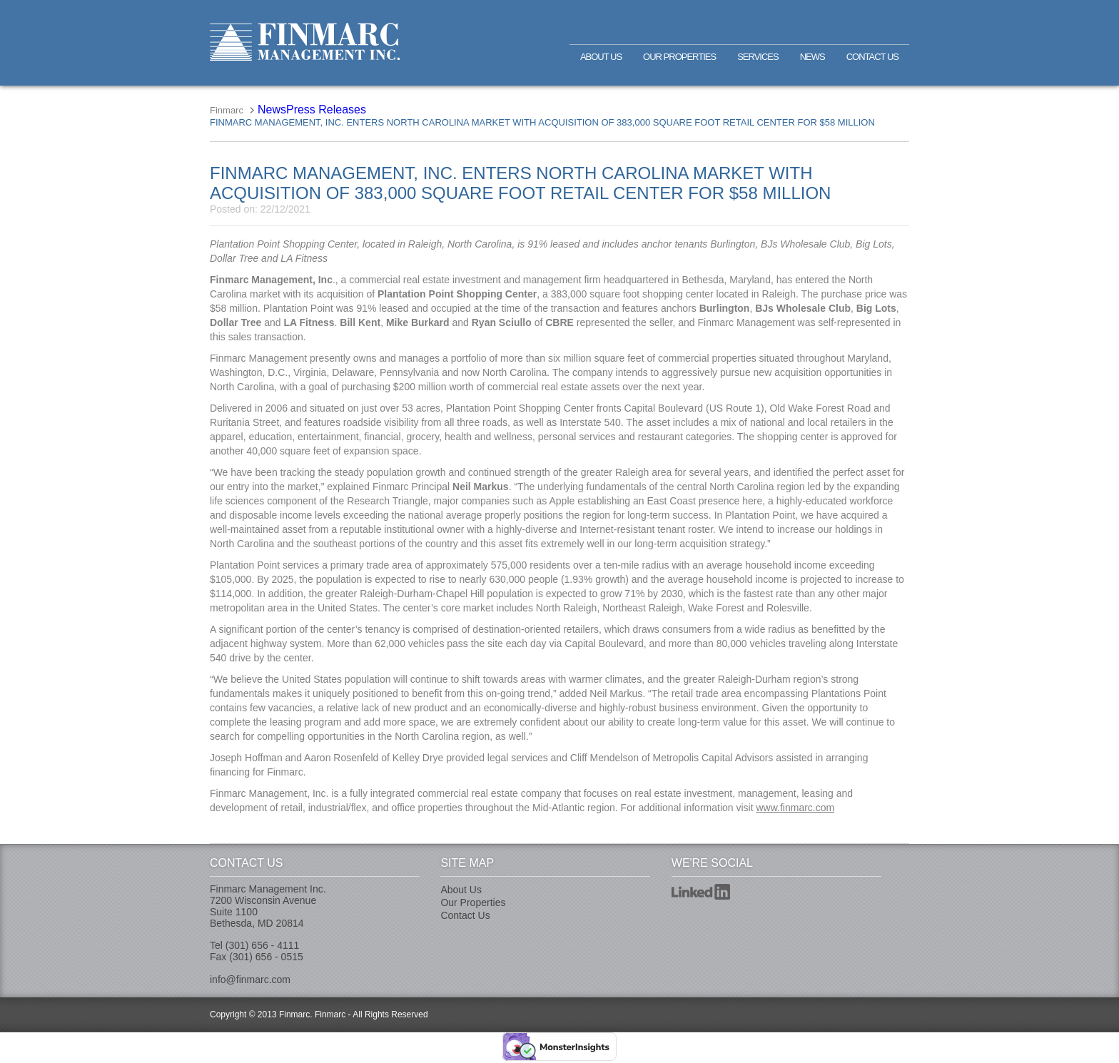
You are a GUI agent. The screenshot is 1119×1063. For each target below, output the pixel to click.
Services (758, 56)
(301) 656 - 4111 (263, 945)
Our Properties (679, 56)
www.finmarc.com (795, 807)
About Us (601, 56)
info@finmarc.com (250, 979)
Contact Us (872, 56)
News (812, 56)
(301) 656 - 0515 (266, 956)
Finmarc (305, 42)
